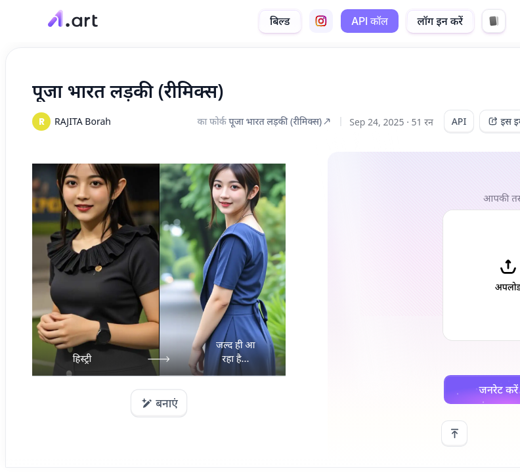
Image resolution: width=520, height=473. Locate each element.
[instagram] (321, 21)
